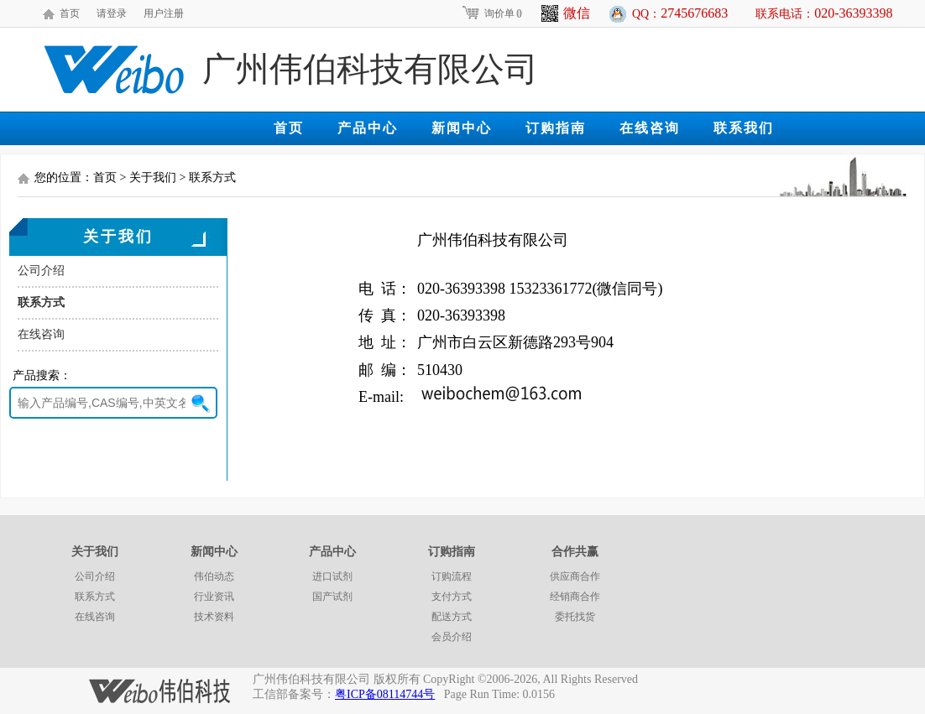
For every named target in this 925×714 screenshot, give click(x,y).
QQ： (680, 13)
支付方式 (451, 596)
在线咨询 (649, 128)
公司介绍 (41, 270)
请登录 (112, 13)
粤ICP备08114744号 (385, 694)
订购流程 (451, 576)
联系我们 (743, 128)
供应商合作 (575, 576)
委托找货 (575, 617)
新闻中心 (461, 128)
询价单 (491, 13)
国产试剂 (332, 596)
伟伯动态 (214, 576)
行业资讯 (214, 596)
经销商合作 (575, 596)
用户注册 (164, 13)
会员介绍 (451, 637)
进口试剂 (332, 576)
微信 (565, 13)
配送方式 (451, 617)
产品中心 (367, 128)
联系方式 (41, 302)
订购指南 (555, 128)
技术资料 (214, 617)
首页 (70, 13)
